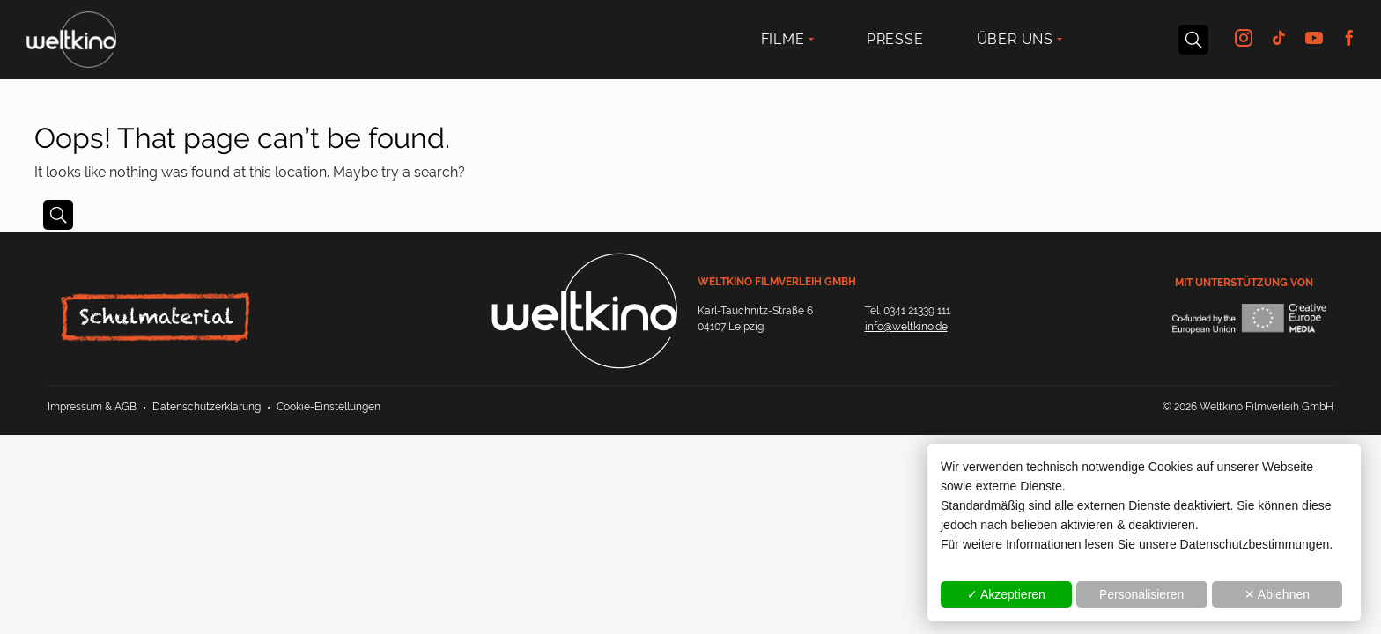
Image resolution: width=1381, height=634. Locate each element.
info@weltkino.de (906, 327)
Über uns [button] (1015, 39)
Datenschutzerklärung (206, 407)
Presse (895, 39)
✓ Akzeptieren (1006, 594)
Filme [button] (783, 39)
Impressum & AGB (92, 407)
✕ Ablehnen (1277, 594)
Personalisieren (1142, 594)
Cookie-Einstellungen (328, 407)
